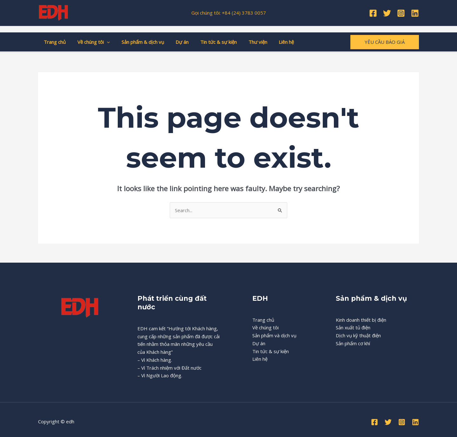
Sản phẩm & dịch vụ (137, 42)
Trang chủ (54, 42)
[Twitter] (387, 13)
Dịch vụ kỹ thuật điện (358, 335)
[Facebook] (373, 13)
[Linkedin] (415, 13)
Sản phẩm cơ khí (353, 343)
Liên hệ (272, 42)
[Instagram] (401, 13)
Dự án (174, 42)
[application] (104, 41)
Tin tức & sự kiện (209, 42)
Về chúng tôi (90, 41)
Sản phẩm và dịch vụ (274, 335)
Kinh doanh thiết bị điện (361, 320)
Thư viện (246, 42)
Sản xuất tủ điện (353, 327)
